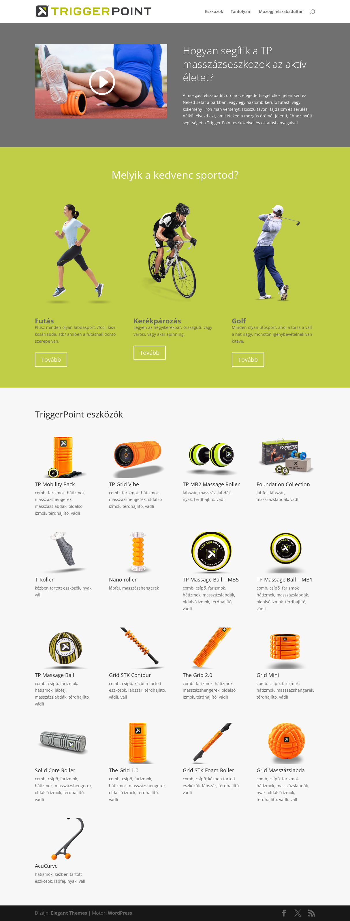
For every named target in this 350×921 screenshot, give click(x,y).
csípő (201, 588)
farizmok (56, 492)
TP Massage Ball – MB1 (285, 579)
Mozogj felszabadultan (281, 11)
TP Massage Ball (54, 675)
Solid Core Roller (55, 770)
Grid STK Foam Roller (208, 770)
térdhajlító (58, 513)
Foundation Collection (283, 484)
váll (38, 595)
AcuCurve (46, 865)
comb (40, 492)
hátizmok (75, 492)
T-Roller (44, 579)
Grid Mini (268, 675)
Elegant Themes (69, 913)
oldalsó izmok (196, 602)
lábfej (262, 492)
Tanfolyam (241, 11)
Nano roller (123, 579)
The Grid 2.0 (197, 675)
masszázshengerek (53, 499)
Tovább (51, 359)
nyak (187, 499)
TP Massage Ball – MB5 (211, 579)
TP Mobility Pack (55, 484)
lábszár (190, 492)
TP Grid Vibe (124, 484)
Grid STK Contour (130, 675)
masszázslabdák (50, 506)
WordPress (120, 913)
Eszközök (214, 11)
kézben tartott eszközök (57, 588)
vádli (75, 513)
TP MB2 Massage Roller (211, 484)
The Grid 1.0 (123, 770)
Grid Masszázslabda (281, 770)
